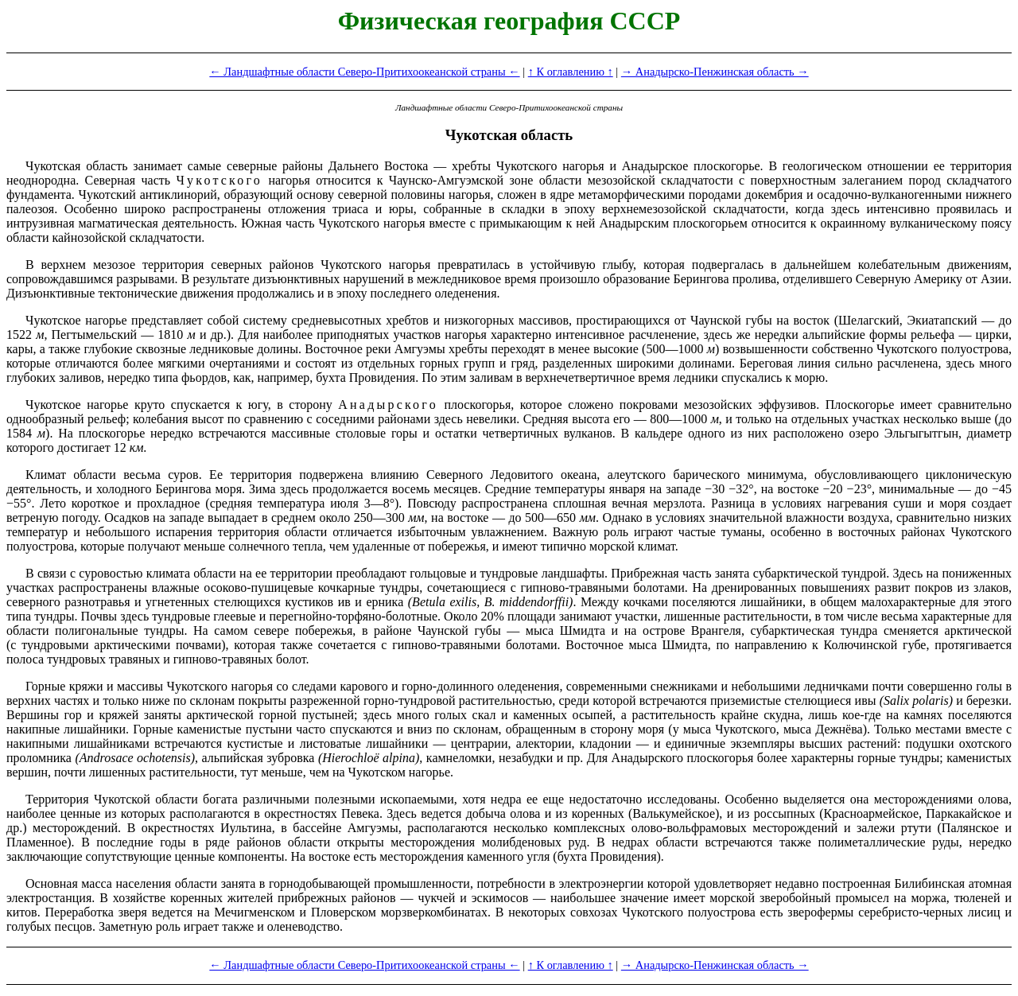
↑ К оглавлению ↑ (570, 71)
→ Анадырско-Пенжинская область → (715, 71)
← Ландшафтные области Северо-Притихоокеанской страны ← (364, 71)
